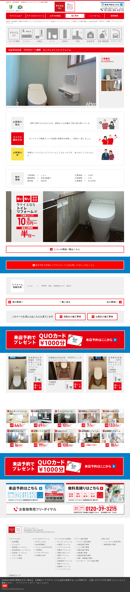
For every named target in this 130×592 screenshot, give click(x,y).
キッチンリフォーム (64, 542)
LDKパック (61, 558)
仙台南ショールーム (19, 553)
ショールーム (94, 16)
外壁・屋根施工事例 (84, 558)
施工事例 (74, 16)
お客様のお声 (40, 555)
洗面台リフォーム (64, 550)
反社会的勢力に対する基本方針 (34, 530)
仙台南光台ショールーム (21, 550)
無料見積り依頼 (110, 544)
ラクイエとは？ (16, 16)
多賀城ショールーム (19, 547)
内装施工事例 (82, 553)
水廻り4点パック (63, 553)
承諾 (4, 586)
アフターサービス (42, 553)
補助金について (20, 11)
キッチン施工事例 (84, 542)
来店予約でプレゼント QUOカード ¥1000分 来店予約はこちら (65, 340)
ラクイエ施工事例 (81, 539)
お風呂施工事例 (83, 544)
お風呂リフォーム (64, 544)
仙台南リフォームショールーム (60, 21)
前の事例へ (17, 302)
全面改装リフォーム (64, 561)
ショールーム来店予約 (112, 542)
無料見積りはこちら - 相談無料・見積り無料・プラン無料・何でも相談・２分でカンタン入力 (95, 492)
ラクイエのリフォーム (36, 16)
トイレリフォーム (64, 547)
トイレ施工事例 (83, 547)
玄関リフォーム (63, 555)
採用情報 (114, 16)
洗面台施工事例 (83, 550)
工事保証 (38, 550)
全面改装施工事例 (84, 555)
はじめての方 (10, 11)
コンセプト (16, 544)
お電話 (112, 9)
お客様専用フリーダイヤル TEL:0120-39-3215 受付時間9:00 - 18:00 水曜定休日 (65, 509)
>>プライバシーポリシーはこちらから (32, 583)
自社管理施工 (40, 544)
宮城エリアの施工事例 (80, 21)
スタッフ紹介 (17, 555)
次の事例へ (112, 302)
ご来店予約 (112, 4)
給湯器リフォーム (64, 566)
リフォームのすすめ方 (43, 547)
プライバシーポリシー (31, 528)
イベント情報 (17, 558)
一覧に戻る (65, 302)
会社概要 (15, 542)
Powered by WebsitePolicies (13, 589)
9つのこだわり (40, 542)
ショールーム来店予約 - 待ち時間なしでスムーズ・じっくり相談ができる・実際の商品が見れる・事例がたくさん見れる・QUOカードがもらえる (35, 492)
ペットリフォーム (64, 569)
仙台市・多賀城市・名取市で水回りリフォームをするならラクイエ (27, 21)
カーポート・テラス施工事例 (88, 561)
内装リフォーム (63, 564)
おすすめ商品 (55, 16)
